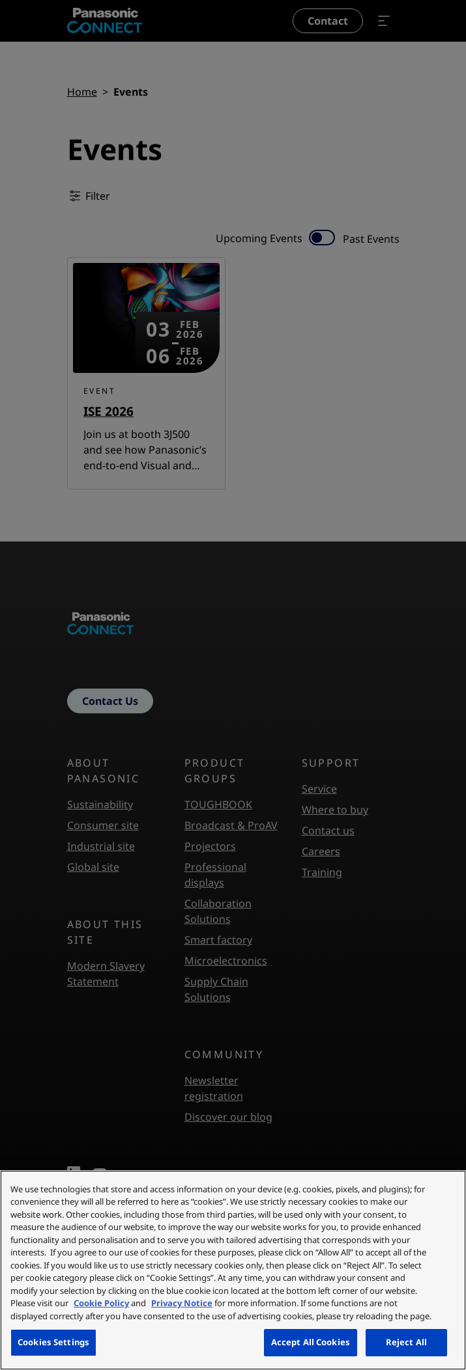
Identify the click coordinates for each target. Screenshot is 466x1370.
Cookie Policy (101, 1303)
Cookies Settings (53, 1342)
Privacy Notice (181, 1303)
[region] (233, 1270)
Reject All (406, 1342)
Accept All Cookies (310, 1342)
